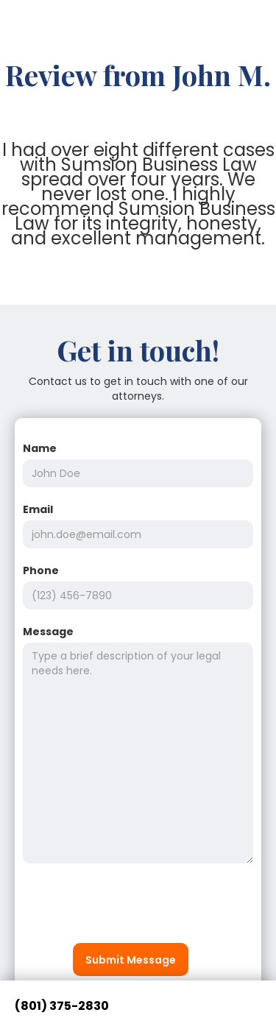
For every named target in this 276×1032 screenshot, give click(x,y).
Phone (41, 570)
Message (48, 631)
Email (38, 509)
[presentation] (135, 907)
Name (40, 448)
